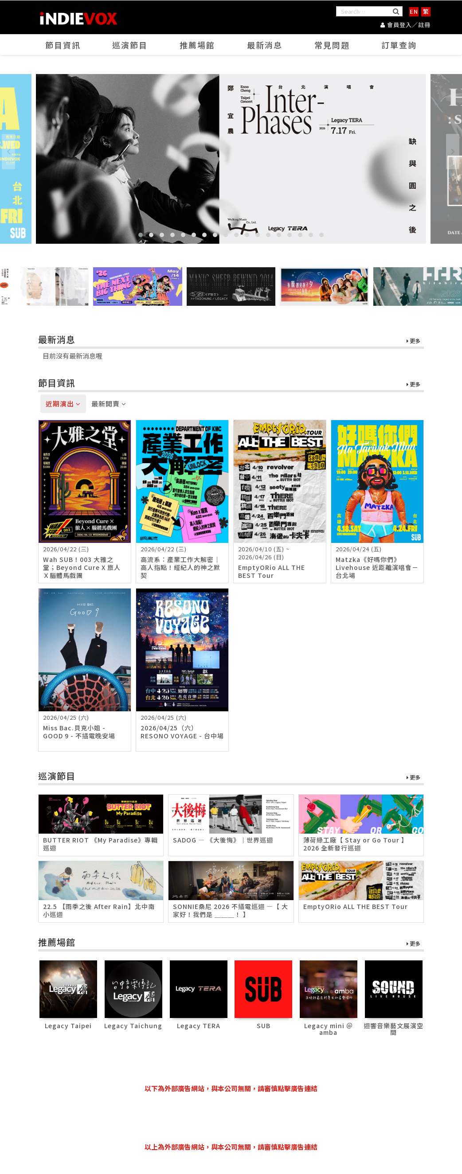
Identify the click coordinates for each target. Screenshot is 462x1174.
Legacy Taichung (133, 1025)
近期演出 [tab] (63, 403)
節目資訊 (63, 45)
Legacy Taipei (68, 1025)
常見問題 (332, 45)
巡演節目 (130, 45)
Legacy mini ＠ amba (328, 1029)
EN (414, 11)
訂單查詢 (399, 45)
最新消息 (264, 45)
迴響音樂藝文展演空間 (393, 1029)
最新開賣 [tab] (108, 403)
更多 (413, 341)
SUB (263, 1025)
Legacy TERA (198, 1025)
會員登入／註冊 (405, 24)
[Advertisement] (231, 1118)
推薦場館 (197, 45)
